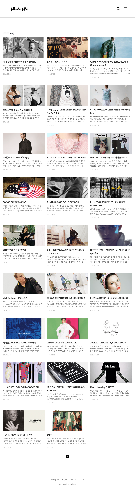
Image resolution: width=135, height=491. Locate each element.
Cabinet (73, 479)
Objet (64, 479)
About (81, 479)
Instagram (55, 479)
